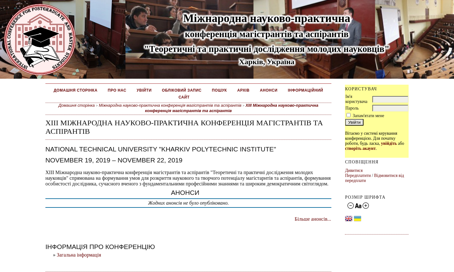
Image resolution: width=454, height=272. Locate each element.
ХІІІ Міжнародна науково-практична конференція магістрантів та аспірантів (231, 108)
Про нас (117, 90)
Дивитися (354, 170)
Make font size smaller (350, 205)
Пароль (351, 108)
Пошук (219, 90)
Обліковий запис (182, 90)
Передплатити (358, 175)
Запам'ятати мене (368, 115)
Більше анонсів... (313, 219)
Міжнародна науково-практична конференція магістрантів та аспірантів (170, 105)
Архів (243, 90)
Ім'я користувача (356, 99)
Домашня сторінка (75, 90)
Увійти (144, 90)
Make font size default (358, 205)
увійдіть (389, 143)
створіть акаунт (360, 148)
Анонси (268, 90)
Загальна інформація (79, 255)
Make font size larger (366, 205)
